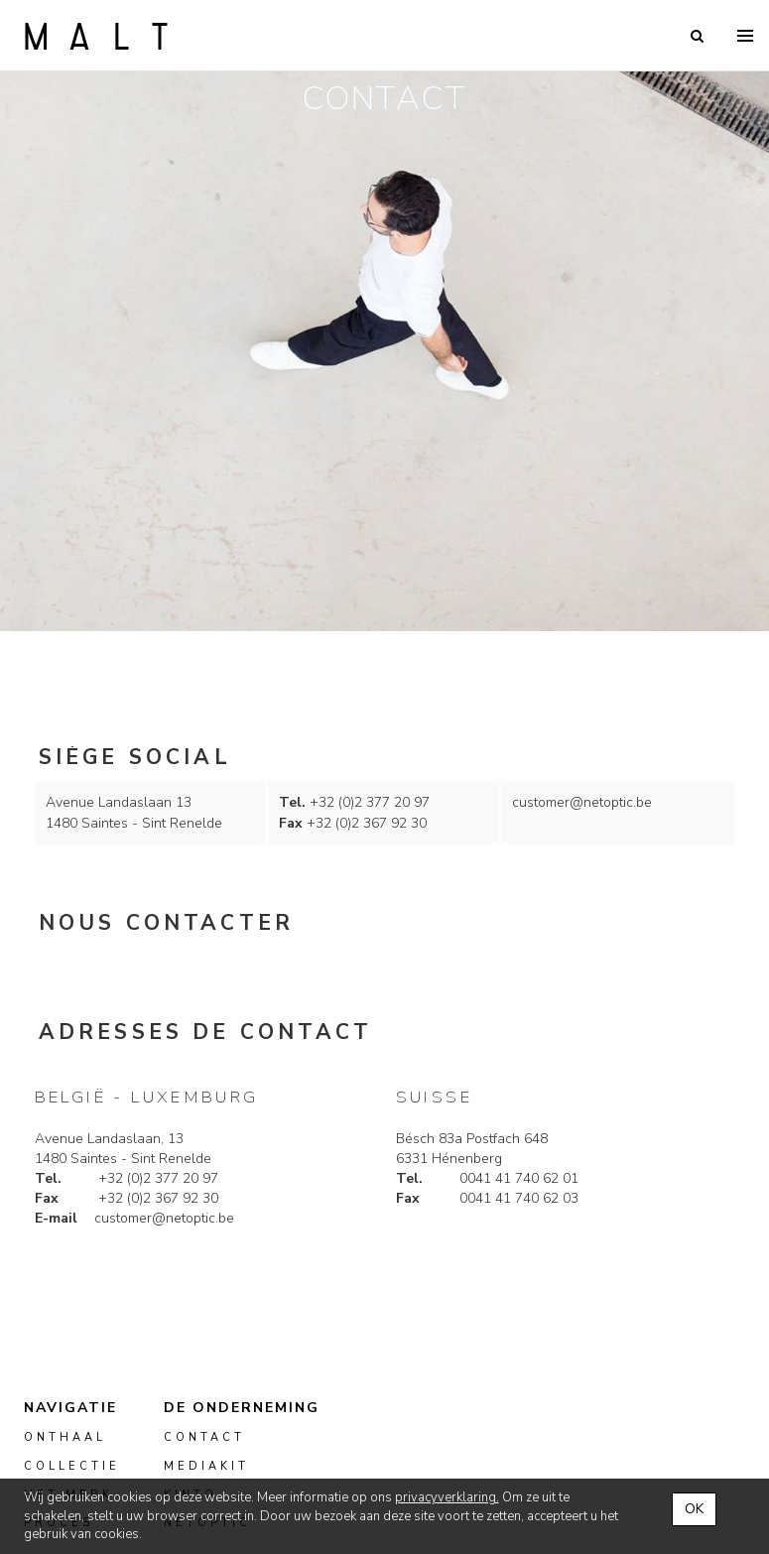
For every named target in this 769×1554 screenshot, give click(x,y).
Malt (96, 35)
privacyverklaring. (447, 1497)
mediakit (206, 1466)
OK (694, 1508)
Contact (204, 1437)
